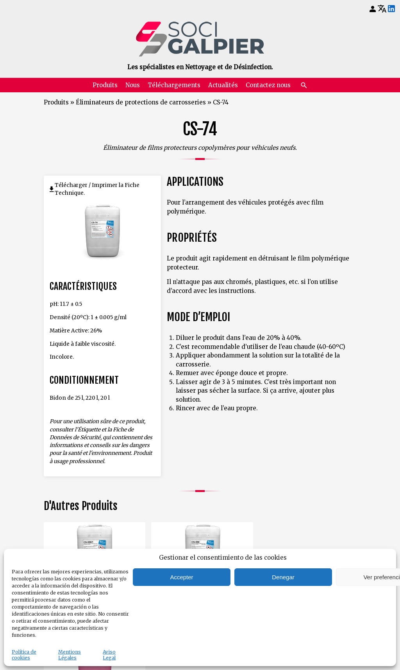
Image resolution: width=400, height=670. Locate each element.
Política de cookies (24, 655)
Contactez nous (268, 85)
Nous (132, 85)
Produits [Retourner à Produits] (56, 102)
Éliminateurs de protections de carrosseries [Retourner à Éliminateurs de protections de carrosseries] (141, 102)
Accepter (181, 577)
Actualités (223, 85)
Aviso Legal (109, 655)
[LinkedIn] (391, 9)
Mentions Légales (69, 655)
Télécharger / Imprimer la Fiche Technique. (97, 189)
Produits (105, 85)
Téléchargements (174, 85)
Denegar (283, 577)
